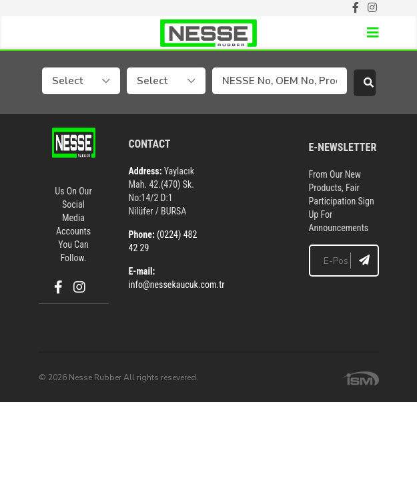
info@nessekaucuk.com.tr (177, 284)
